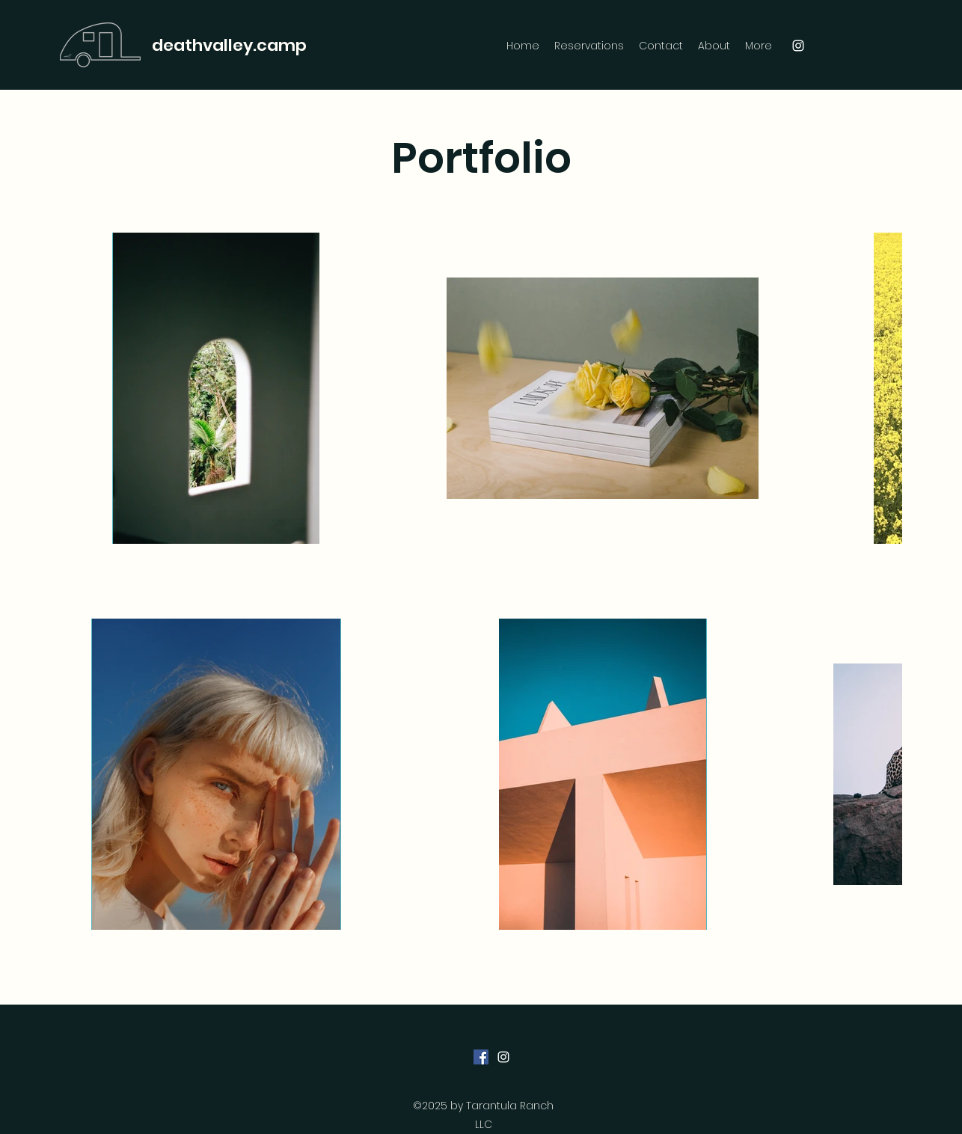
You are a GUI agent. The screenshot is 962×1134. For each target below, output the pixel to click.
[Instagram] (798, 45)
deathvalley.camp (229, 45)
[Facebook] (481, 1056)
